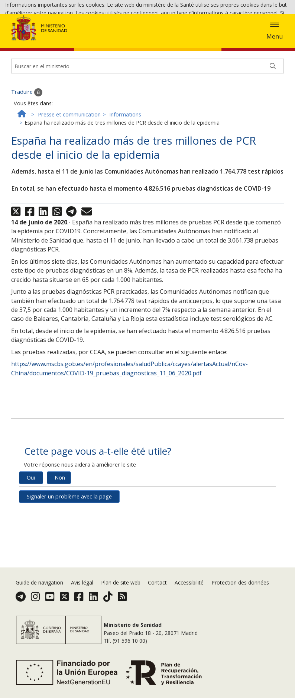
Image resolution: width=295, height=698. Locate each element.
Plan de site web (120, 582)
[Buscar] (272, 105)
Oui (31, 516)
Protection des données (240, 582)
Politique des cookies (227, 32)
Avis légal (82, 582)
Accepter (271, 33)
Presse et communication (69, 153)
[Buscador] (147, 105)
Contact (157, 582)
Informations (125, 153)
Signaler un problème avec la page (69, 535)
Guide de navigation (39, 582)
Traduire (26, 131)
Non (60, 516)
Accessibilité (189, 582)
